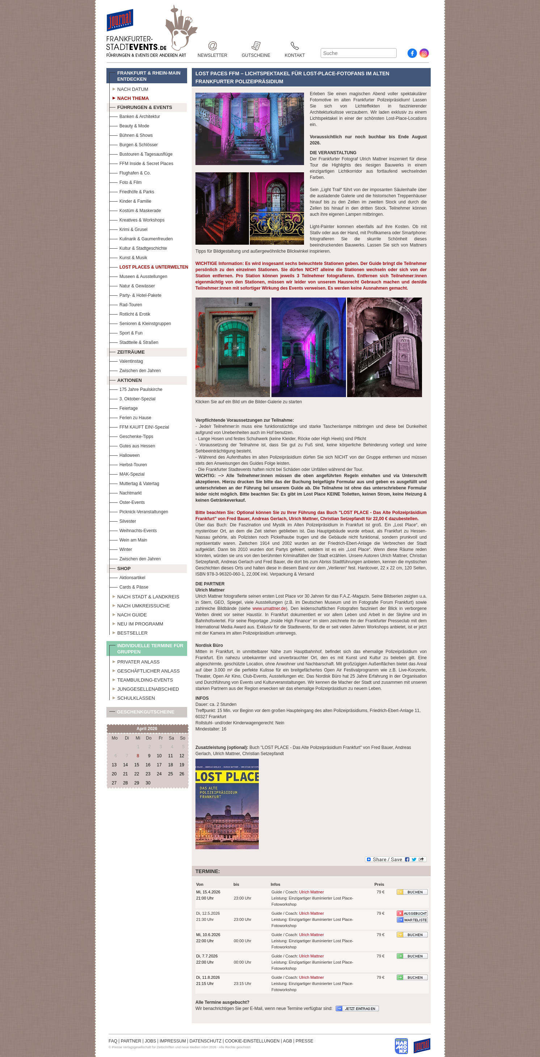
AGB (287, 1041)
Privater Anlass (134, 661)
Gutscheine (256, 45)
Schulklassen (132, 697)
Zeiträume (127, 351)
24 (159, 773)
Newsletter (212, 45)
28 (125, 783)
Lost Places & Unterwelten (148, 266)
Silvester (122, 520)
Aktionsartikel (127, 576)
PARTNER (131, 1041)
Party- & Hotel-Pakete (135, 294)
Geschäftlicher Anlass (144, 670)
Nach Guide (128, 614)
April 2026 (146, 728)
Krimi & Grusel (128, 228)
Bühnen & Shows (131, 134)
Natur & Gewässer (132, 285)
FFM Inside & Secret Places (141, 162)
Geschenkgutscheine (141, 713)
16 (147, 764)
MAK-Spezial (126, 473)
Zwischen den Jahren (135, 369)
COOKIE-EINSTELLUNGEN (252, 1041)
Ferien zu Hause (130, 416)
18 (170, 764)
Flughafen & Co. (130, 172)
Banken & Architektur (134, 115)
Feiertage (123, 407)
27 (114, 783)
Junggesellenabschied (144, 688)
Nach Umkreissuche (139, 604)
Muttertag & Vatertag (134, 482)
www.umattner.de (269, 608)
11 (170, 755)
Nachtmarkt (125, 492)
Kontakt (295, 45)
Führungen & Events (140, 106)
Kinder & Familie (130, 200)
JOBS (150, 1041)
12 (182, 755)
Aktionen (125, 379)
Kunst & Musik (128, 256)
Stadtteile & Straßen (133, 341)
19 (182, 764)
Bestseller (128, 632)
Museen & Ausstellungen (138, 275)
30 (147, 783)
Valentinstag (126, 360)
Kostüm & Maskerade (135, 209)
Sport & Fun (126, 332)
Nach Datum (128, 88)
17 (159, 764)
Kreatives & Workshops (137, 219)
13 (114, 764)
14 (125, 764)
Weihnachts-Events (133, 529)
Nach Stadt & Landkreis (144, 595)
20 (114, 773)
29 (136, 783)
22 (136, 773)
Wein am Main (128, 539)
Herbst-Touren (128, 463)
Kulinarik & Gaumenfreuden (141, 238)
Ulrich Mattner (311, 892)
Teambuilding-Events (141, 679)
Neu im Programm (136, 623)
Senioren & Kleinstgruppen (140, 322)
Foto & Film (125, 181)
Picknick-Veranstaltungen (138, 511)
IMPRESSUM (173, 1041)
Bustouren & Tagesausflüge (141, 153)
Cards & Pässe (128, 586)
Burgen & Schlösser (133, 143)
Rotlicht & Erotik (129, 313)
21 (125, 773)
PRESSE (304, 1041)
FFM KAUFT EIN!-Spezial (139, 426)
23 (147, 773)
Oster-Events (127, 501)
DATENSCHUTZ (206, 1041)
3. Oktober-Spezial (132, 398)
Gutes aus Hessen (132, 445)
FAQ (113, 1041)
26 (182, 773)
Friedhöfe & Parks (131, 191)
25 (170, 773)
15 (136, 764)
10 (159, 755)
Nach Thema (129, 97)
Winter (120, 548)
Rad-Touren (125, 303)
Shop (120, 567)
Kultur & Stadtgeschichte (138, 247)
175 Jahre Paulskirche (136, 388)
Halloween (124, 454)
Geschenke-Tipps (131, 435)
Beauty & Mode (129, 125)
